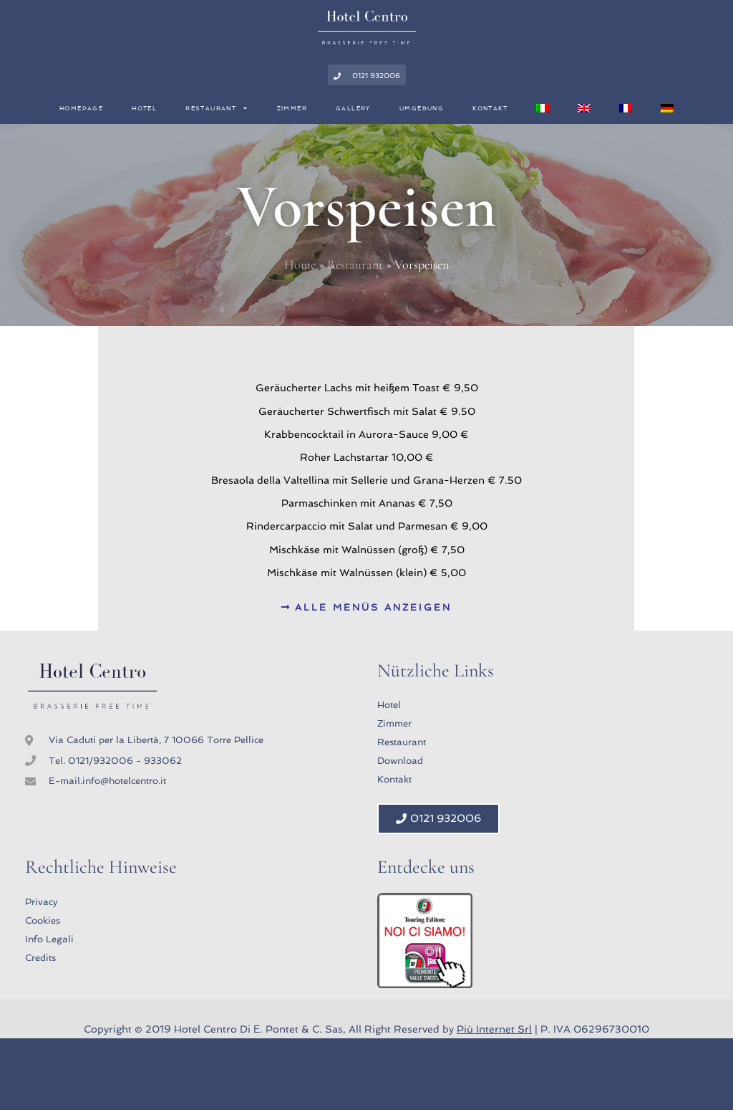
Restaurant (216, 108)
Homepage (81, 108)
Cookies (42, 920)
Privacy (41, 901)
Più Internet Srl (494, 1029)
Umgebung (421, 108)
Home (300, 264)
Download (400, 760)
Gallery (353, 108)
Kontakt (490, 108)
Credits (40, 957)
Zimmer (292, 108)
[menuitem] (542, 108)
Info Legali (49, 939)
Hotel (144, 108)
